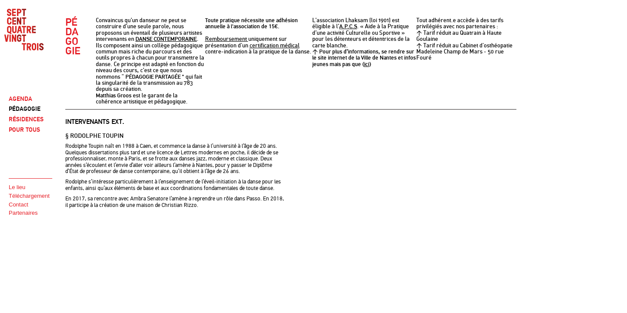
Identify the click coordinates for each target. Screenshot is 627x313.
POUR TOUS (24, 129)
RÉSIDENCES (26, 119)
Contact (18, 204)
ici (366, 64)
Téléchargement (29, 196)
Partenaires (23, 213)
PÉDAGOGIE (24, 109)
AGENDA (20, 99)
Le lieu (17, 187)
